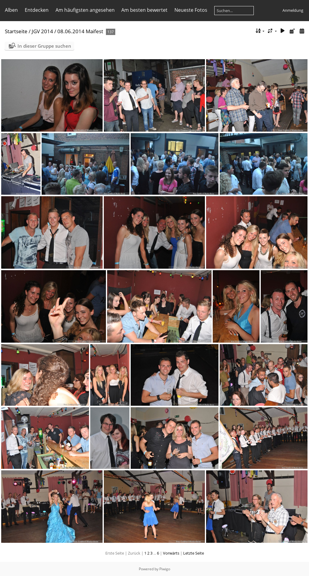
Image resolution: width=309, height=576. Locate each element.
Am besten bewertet (144, 10)
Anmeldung (292, 10)
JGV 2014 (42, 31)
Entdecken (37, 10)
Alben (11, 10)
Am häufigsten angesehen (85, 10)
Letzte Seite (193, 553)
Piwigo (164, 568)
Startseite (16, 31)
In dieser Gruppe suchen (44, 46)
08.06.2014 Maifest (80, 31)
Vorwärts (171, 553)
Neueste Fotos (190, 10)
